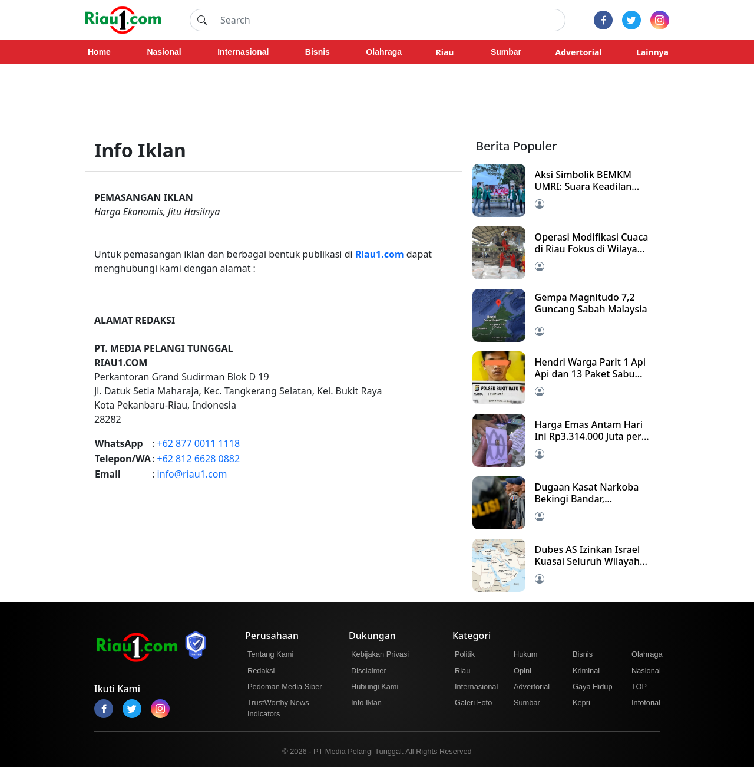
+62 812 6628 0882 (198, 458)
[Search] (389, 20)
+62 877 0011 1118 (198, 443)
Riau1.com (379, 254)
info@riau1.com (192, 474)
